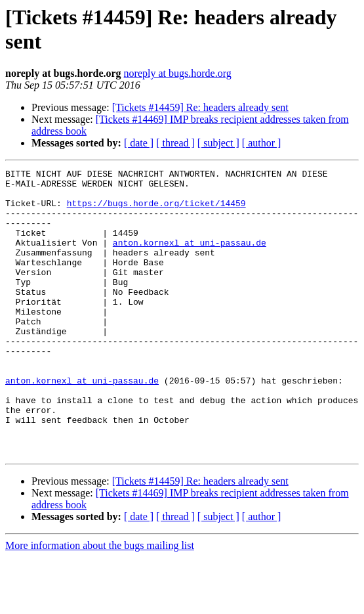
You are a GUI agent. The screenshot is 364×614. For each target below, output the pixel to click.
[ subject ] (218, 142)
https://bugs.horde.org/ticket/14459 (156, 211)
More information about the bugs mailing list (99, 602)
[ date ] (138, 142)
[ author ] (261, 142)
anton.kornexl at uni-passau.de (189, 258)
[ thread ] (175, 142)
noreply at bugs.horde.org (178, 73)
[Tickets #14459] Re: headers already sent (200, 107)
